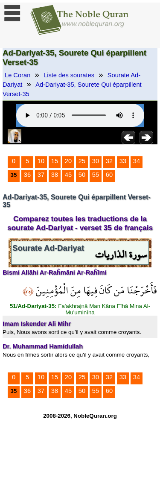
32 (109, 161)
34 (136, 161)
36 (27, 174)
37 (41, 174)
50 (82, 174)
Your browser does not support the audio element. (80, 115)
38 (54, 174)
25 (82, 161)
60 (109, 174)
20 (68, 161)
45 (68, 174)
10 (41, 161)
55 (95, 174)
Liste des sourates (69, 75)
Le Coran (17, 75)
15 (54, 161)
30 (95, 161)
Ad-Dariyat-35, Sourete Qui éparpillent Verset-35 (72, 89)
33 (122, 161)
